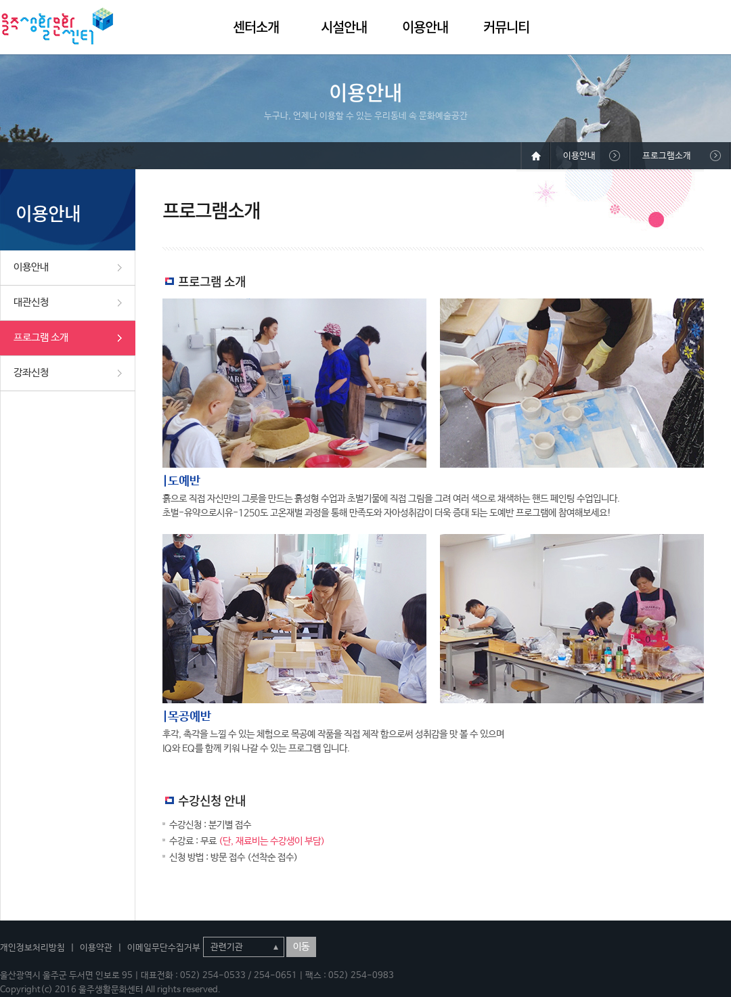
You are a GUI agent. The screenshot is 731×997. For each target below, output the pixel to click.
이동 (301, 946)
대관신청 (31, 302)
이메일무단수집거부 (163, 948)
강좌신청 (31, 372)
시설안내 (344, 27)
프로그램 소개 (41, 337)
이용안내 (425, 27)
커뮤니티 (506, 27)
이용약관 (96, 948)
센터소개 (256, 27)
